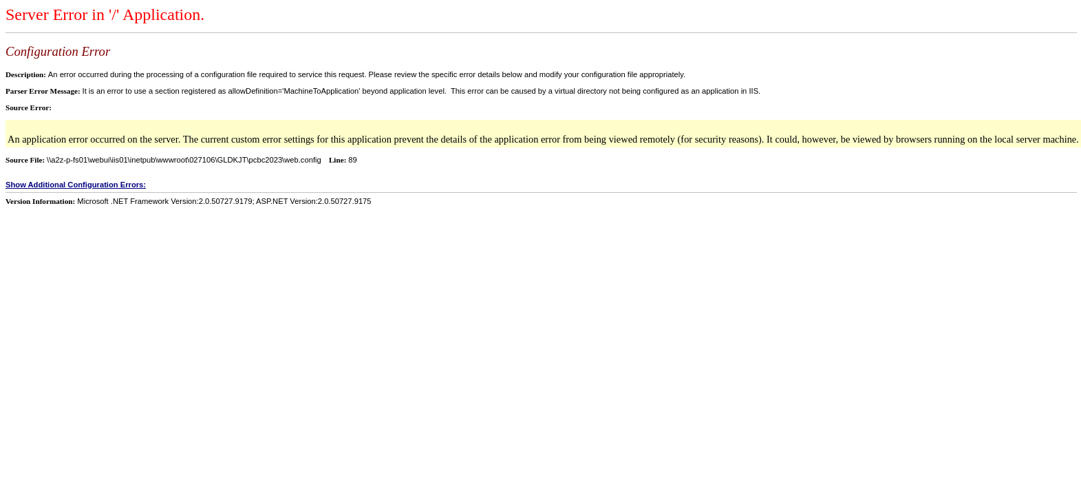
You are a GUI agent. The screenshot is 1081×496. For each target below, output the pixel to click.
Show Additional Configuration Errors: (76, 184)
